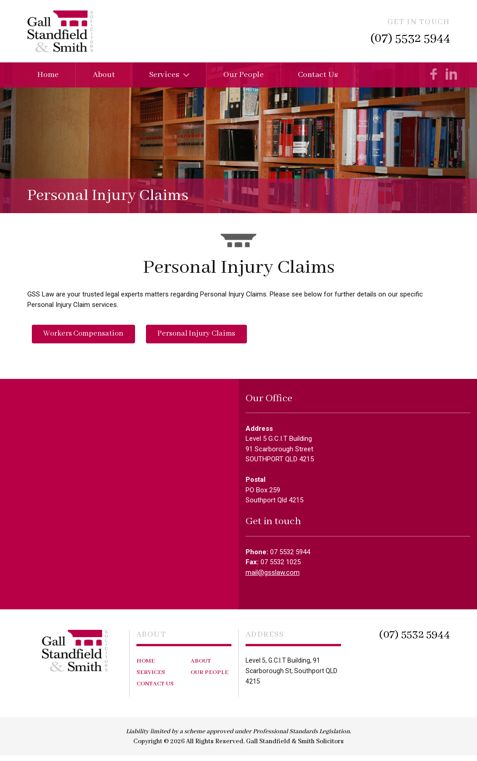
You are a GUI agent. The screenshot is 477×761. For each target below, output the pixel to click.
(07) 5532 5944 (410, 38)
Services (164, 75)
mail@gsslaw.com (273, 577)
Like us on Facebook (434, 74)
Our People (243, 75)
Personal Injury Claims (208, 336)
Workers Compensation (87, 336)
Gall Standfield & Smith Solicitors (60, 31)
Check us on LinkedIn (451, 74)
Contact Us (318, 75)
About (104, 75)
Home (48, 75)
